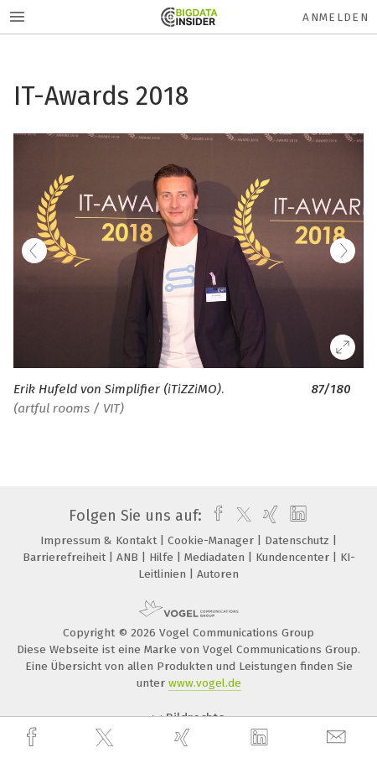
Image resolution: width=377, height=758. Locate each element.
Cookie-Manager (212, 540)
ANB (129, 557)
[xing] (184, 737)
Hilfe (163, 557)
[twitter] (106, 738)
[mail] (338, 737)
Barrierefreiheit (66, 557)
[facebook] (33, 737)
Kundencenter (294, 557)
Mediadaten (216, 557)
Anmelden (335, 17)
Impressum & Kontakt (100, 540)
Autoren (218, 574)
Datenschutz (299, 540)
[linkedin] (261, 738)
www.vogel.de (204, 683)
